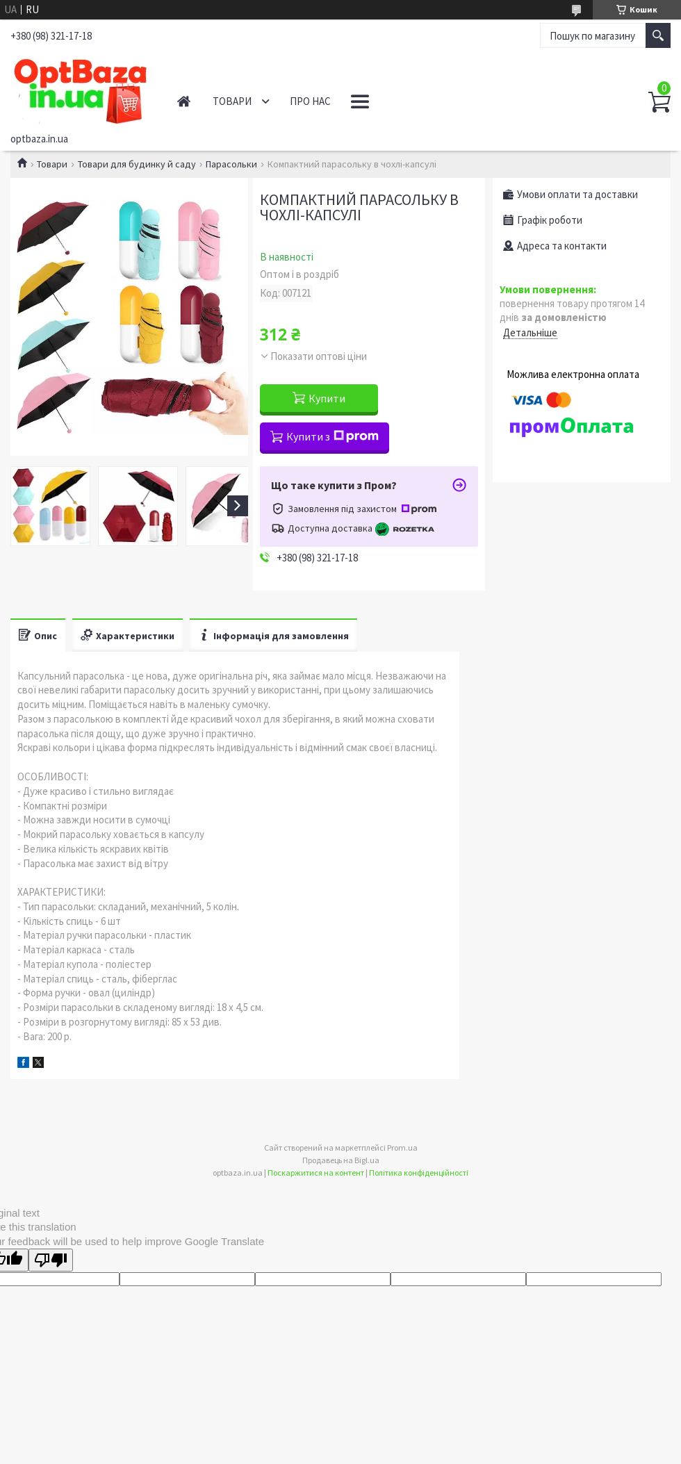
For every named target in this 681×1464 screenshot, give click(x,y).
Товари (232, 101)
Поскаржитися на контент (316, 1172)
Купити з (332, 436)
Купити (327, 398)
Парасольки (231, 164)
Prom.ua (402, 1147)
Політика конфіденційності (418, 1172)
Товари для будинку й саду (137, 164)
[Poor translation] (50, 1260)
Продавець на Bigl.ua (340, 1160)
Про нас (310, 101)
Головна (184, 101)
